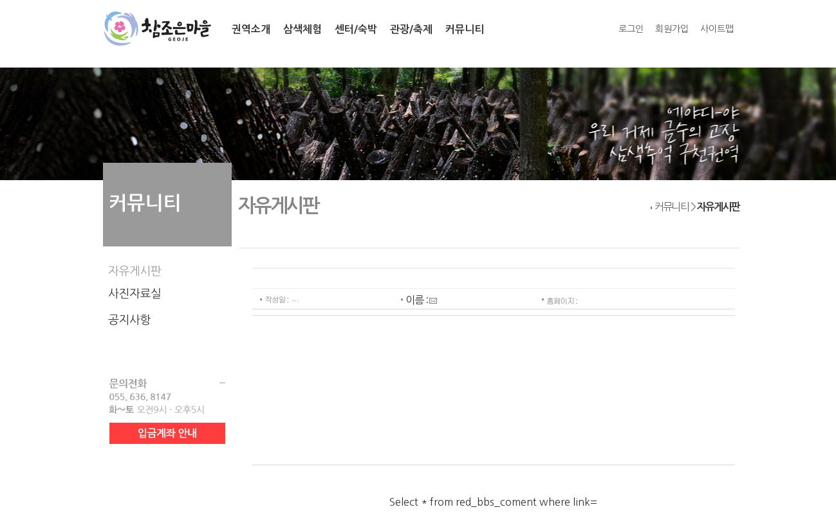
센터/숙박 (356, 29)
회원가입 (672, 28)
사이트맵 (717, 28)
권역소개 (251, 29)
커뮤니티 (464, 29)
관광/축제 (411, 29)
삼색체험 (302, 29)
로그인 (631, 28)
